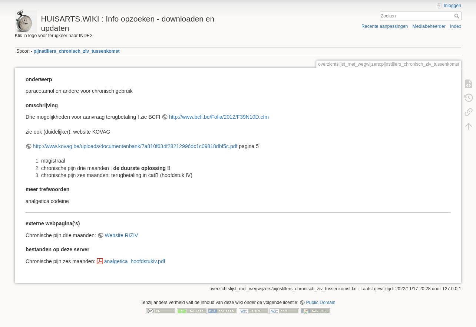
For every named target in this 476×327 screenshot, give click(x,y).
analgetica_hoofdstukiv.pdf (134, 261)
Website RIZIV (121, 235)
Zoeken (457, 16)
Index (455, 26)
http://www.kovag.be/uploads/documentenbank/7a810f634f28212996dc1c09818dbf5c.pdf (135, 146)
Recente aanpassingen (384, 26)
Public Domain (320, 302)
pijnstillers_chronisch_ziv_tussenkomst (76, 51)
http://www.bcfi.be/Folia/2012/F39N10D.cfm (219, 117)
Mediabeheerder (429, 26)
